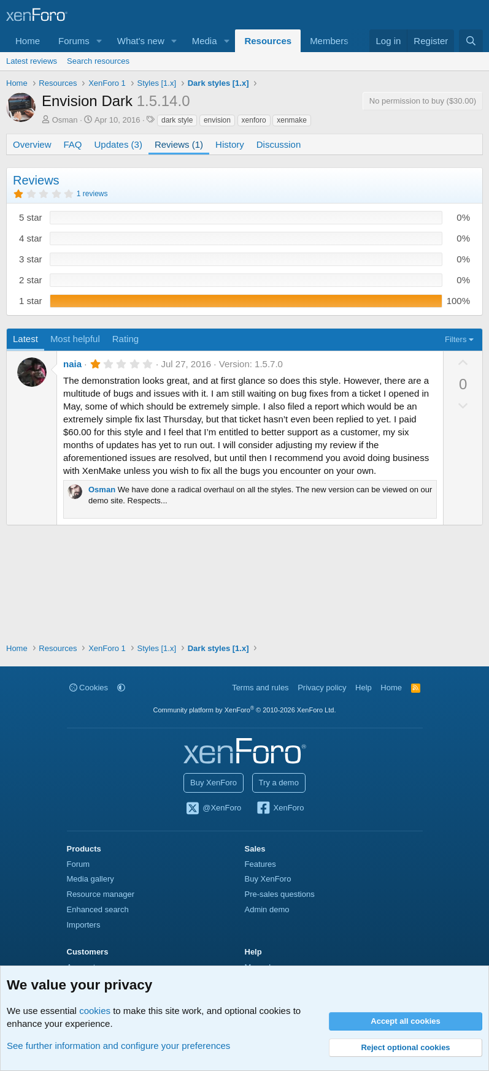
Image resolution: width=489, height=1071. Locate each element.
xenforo (254, 120)
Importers (84, 924)
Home (27, 41)
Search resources (98, 61)
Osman (65, 119)
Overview (32, 144)
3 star (30, 259)
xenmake (292, 120)
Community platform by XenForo (244, 710)
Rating (125, 338)
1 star (30, 300)
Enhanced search (98, 909)
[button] (99, 40)
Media (204, 41)
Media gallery (90, 878)
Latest (25, 338)
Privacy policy (322, 687)
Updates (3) (118, 144)
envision (217, 120)
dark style (177, 120)
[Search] (471, 40)
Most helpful (75, 338)
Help (363, 687)
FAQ (73, 144)
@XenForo (213, 808)
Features (260, 864)
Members (329, 41)
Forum (78, 864)
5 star (30, 217)
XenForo (280, 808)
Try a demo (279, 782)
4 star (30, 238)
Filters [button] (455, 339)
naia (72, 364)
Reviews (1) (179, 144)
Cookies (89, 687)
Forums (74, 41)
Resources (267, 41)
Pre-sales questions (280, 894)
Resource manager (101, 894)
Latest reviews (31, 61)
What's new (140, 41)
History (229, 144)
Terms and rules (260, 687)
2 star (30, 280)
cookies (94, 1010)
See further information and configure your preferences (118, 1045)
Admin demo (267, 909)
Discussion (278, 144)
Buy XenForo (213, 782)
